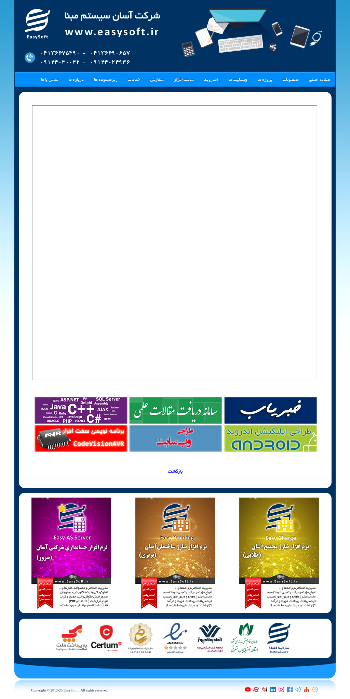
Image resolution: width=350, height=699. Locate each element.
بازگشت (175, 471)
